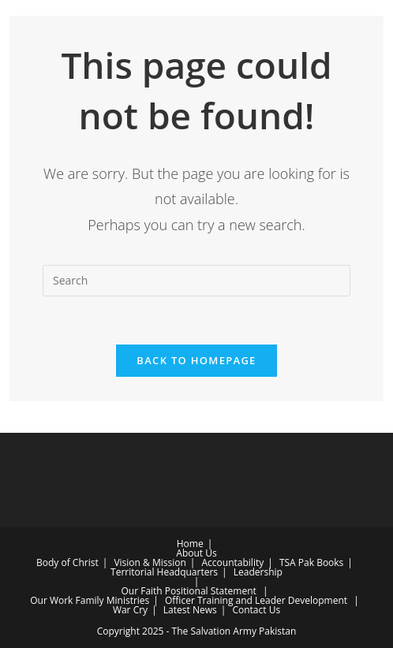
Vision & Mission (149, 562)
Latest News (190, 609)
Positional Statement (210, 591)
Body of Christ (67, 562)
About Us (196, 553)
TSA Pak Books (311, 562)
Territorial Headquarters (164, 572)
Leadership (258, 572)
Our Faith (141, 591)
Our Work (51, 600)
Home (190, 543)
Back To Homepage (196, 360)
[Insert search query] (196, 280)
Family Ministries (113, 600)
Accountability (233, 562)
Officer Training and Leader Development (256, 600)
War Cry (130, 609)
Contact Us (256, 609)
